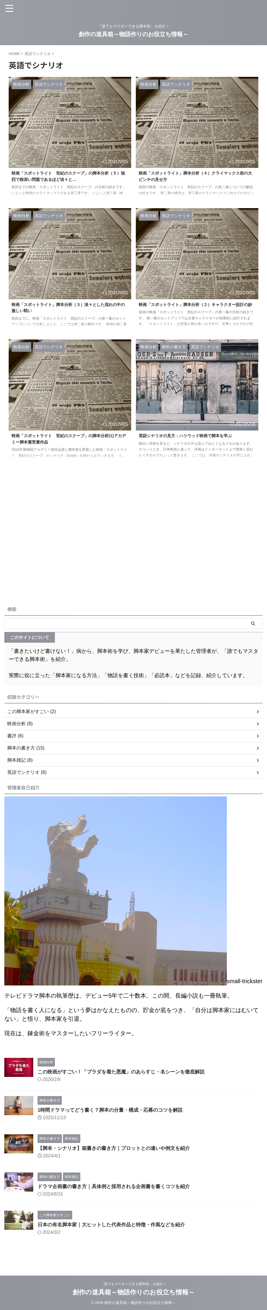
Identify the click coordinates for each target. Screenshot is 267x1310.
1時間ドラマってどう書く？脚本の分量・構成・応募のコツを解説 (114, 1110)
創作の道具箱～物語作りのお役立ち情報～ (133, 34)
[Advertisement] (130, 559)
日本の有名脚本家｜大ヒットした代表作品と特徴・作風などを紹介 (116, 1224)
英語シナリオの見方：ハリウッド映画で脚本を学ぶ (192, 436)
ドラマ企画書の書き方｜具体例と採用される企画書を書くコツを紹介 (118, 1186)
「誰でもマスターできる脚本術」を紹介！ (133, 1283)
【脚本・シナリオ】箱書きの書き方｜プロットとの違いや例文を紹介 (118, 1148)
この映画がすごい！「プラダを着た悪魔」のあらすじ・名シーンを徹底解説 (126, 1072)
